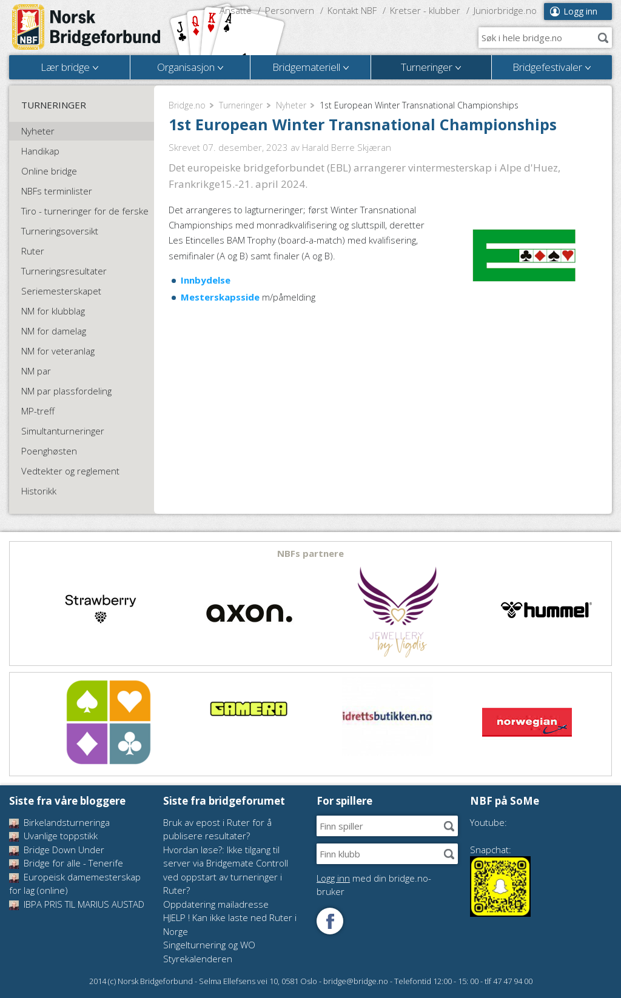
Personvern (289, 10)
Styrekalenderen (197, 959)
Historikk (38, 491)
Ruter (32, 251)
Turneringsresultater (64, 271)
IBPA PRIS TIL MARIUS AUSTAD (76, 904)
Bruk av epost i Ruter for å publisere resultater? (217, 829)
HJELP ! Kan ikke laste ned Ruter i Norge (230, 924)
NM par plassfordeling (66, 391)
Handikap (40, 151)
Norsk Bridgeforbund (86, 27)
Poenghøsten (49, 451)
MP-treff (38, 411)
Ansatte (236, 10)
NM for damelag (53, 331)
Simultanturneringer (62, 431)
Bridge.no (187, 105)
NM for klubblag (53, 311)
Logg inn (580, 11)
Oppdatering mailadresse (216, 904)
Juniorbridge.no (505, 10)
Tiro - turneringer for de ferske (85, 211)
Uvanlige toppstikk (53, 836)
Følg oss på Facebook (330, 921)
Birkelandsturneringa (59, 822)
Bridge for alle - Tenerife (66, 863)
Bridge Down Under (56, 849)
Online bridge (49, 171)
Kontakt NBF (352, 10)
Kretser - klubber (425, 10)
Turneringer (241, 105)
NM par (36, 371)
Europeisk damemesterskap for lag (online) (75, 884)
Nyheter (291, 105)
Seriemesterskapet (61, 291)
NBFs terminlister (56, 191)
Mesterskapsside (220, 297)
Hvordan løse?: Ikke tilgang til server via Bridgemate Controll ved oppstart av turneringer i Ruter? (225, 870)
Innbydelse (205, 280)
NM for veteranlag (58, 351)
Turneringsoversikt (59, 231)
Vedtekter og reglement (70, 471)
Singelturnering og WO (209, 945)
